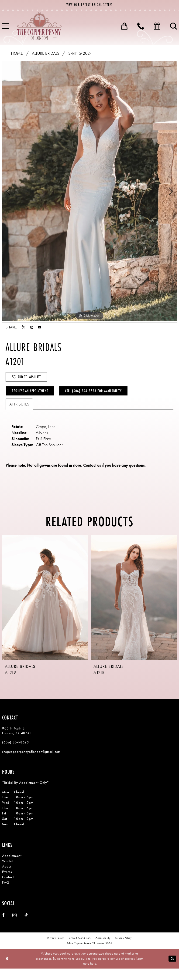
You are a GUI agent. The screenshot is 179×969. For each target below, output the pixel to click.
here (93, 964)
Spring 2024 (80, 53)
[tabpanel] (89, 191)
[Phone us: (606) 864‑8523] (141, 26)
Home (17, 53)
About (6, 866)
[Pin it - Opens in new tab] (31, 327)
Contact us (92, 465)
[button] (124, 26)
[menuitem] (124, 26)
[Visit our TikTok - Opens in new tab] (26, 915)
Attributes (19, 404)
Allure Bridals (45, 53)
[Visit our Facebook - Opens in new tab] (3, 915)
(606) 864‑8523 (15, 742)
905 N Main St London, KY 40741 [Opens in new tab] (17, 731)
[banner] (39, 26)
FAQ (5, 883)
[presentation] (45, 597)
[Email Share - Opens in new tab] (39, 327)
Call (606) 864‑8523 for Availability (93, 391)
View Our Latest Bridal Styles (89, 4)
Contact (8, 877)
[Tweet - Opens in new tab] (23, 327)
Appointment (12, 856)
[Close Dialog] (7, 959)
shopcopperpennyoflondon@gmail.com (31, 752)
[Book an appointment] (157, 26)
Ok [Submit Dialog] (172, 958)
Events (7, 872)
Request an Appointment (30, 391)
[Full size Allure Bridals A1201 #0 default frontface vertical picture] (89, 191)
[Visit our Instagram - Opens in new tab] (14, 915)
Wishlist (8, 861)
